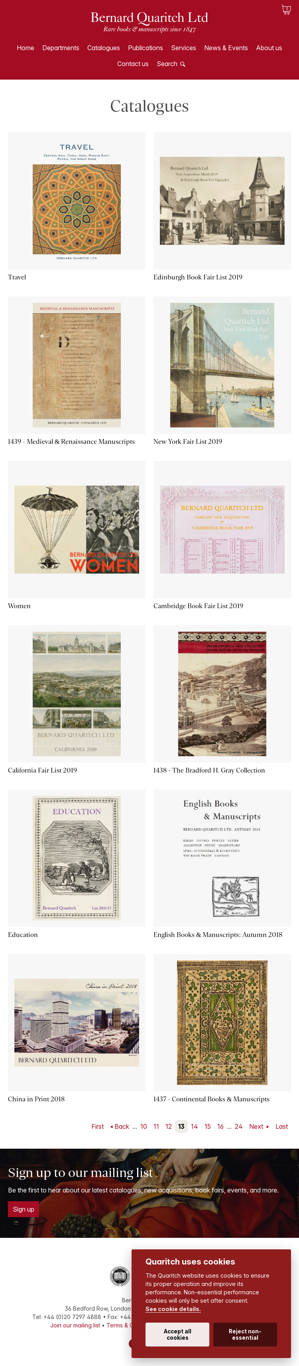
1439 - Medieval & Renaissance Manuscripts (71, 441)
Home (25, 48)
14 (194, 1126)
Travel (17, 277)
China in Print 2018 (36, 1099)
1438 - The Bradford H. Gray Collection (209, 770)
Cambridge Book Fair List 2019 (198, 606)
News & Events (226, 48)
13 (181, 1126)
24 (239, 1126)
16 (220, 1126)
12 (168, 1126)
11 (156, 1126)
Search (167, 64)
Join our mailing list (75, 1325)
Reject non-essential (245, 1334)
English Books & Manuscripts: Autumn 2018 (217, 935)
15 (208, 1126)
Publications (145, 48)
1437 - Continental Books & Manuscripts (211, 1099)
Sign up (23, 1209)
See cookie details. (173, 1309)
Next (257, 1126)
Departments (60, 48)
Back (121, 1126)
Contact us (133, 64)
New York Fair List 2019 (187, 441)
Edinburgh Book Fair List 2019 (197, 277)
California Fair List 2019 (42, 770)
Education (23, 935)
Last (281, 1126)
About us (269, 48)
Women (19, 606)
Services (183, 48)
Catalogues (103, 48)
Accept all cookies (177, 1334)
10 (143, 1126)
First (97, 1126)
